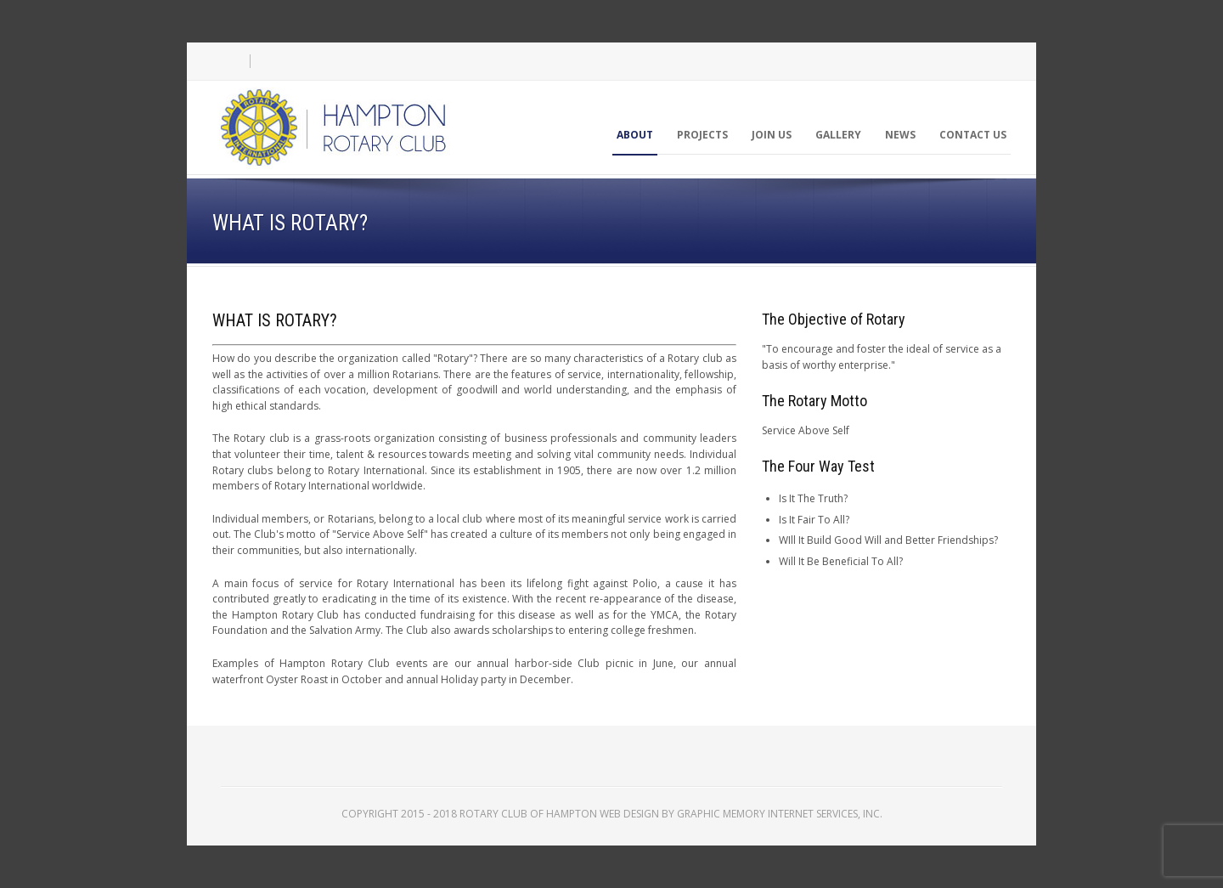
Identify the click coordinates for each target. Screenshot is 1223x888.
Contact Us (972, 134)
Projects (702, 134)
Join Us (772, 134)
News (900, 134)
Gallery (838, 134)
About (635, 134)
